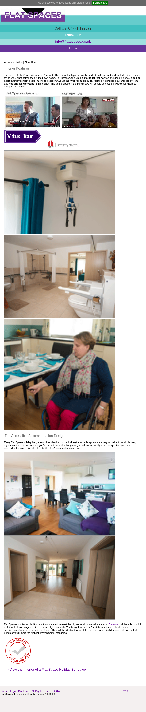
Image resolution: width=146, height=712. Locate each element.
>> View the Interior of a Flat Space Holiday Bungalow (45, 669)
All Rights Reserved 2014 (46, 691)
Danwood (114, 624)
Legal (13, 691)
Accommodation (13, 62)
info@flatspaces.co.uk (73, 41)
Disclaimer (24, 691)
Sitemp (4, 691)
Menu (73, 48)
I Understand (100, 2)
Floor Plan (30, 62)
